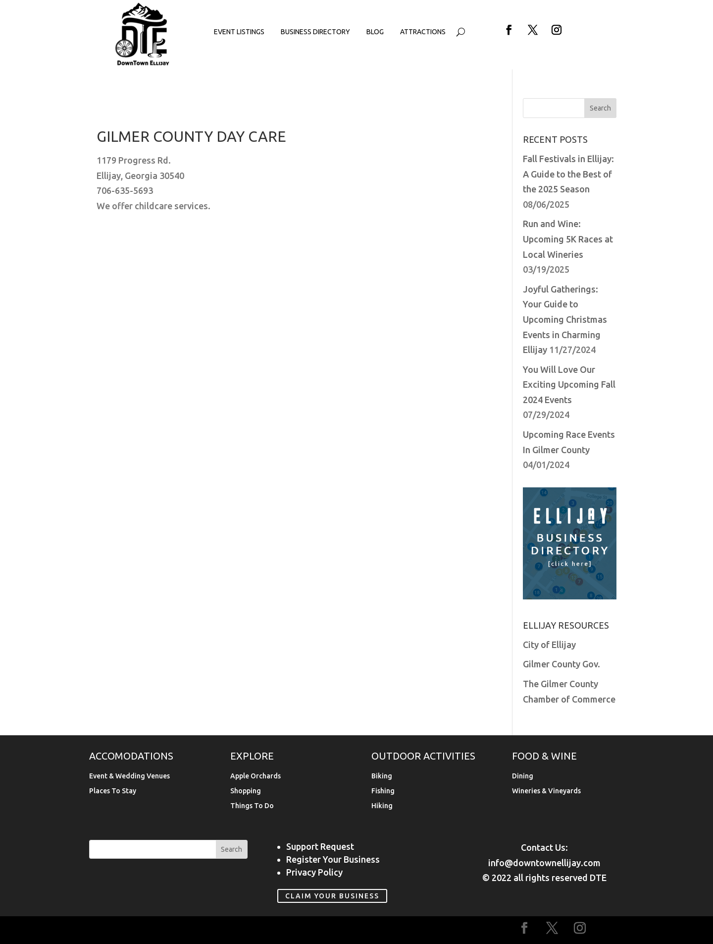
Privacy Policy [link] (314, 872)
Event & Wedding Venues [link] (129, 776)
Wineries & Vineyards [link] (546, 791)
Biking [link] (381, 776)
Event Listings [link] (239, 32)
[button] (509, 30)
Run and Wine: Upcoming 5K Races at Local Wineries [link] (568, 239)
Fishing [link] (383, 791)
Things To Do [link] (252, 806)
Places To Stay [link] (112, 791)
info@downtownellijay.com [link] (544, 863)
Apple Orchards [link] (255, 776)
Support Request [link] (320, 846)
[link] (142, 63)
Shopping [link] (245, 791)
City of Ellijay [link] (549, 644)
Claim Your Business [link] (332, 896)
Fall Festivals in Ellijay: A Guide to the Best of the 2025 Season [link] (568, 174)
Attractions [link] (423, 32)
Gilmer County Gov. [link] (561, 664)
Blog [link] (375, 32)
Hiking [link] (382, 806)
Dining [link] (522, 776)
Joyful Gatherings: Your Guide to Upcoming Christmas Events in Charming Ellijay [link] (565, 319)
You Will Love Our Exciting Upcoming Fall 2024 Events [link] (569, 384)
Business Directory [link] (315, 32)
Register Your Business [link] (333, 859)
